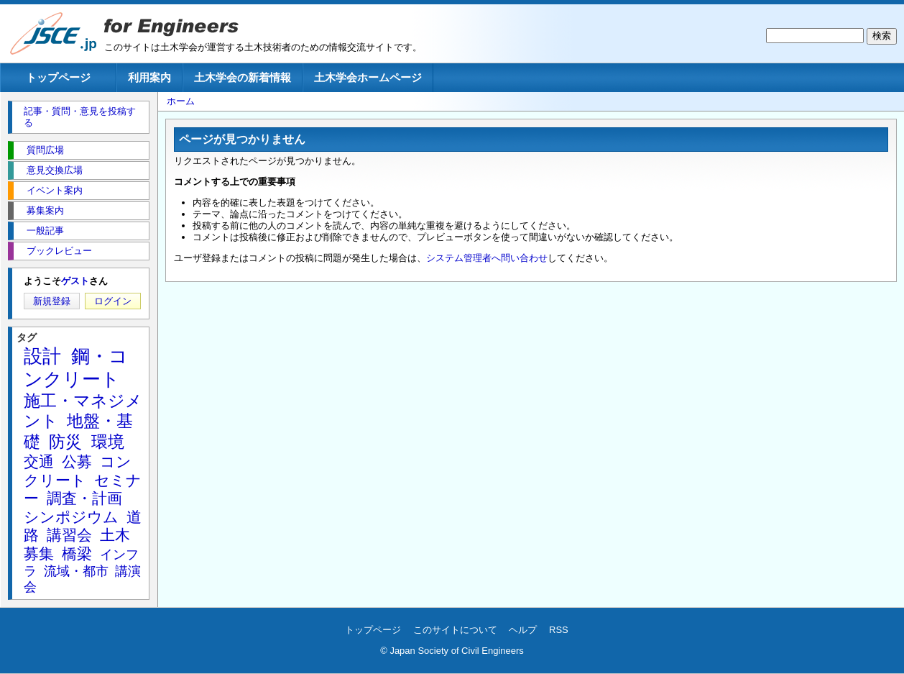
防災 (65, 441)
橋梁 (77, 553)
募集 (39, 553)
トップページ (58, 77)
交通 (39, 461)
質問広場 (45, 150)
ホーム (181, 101)
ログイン (113, 301)
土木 (115, 535)
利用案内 (149, 77)
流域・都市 (76, 571)
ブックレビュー (59, 250)
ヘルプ (523, 629)
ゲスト (75, 280)
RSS (558, 629)
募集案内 (45, 210)
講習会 (69, 535)
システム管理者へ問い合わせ (487, 257)
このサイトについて (455, 629)
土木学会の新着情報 (242, 77)
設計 (42, 356)
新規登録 (51, 301)
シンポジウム (71, 517)
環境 (107, 441)
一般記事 (45, 230)
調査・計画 (84, 498)
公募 (77, 461)
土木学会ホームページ (368, 77)
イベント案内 (55, 190)
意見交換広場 (55, 170)
